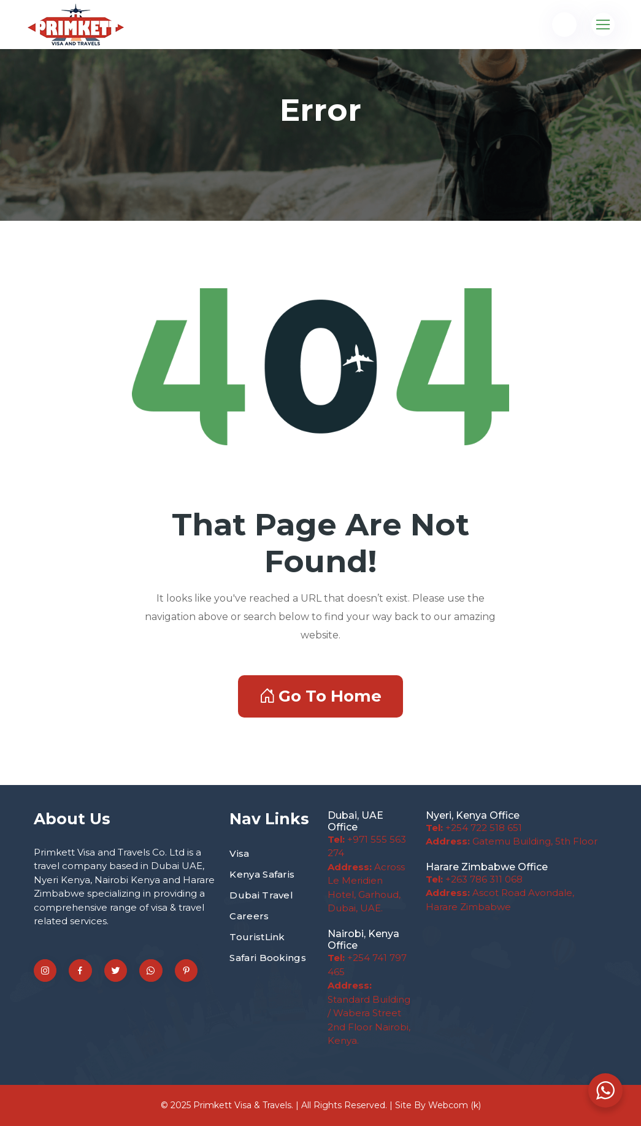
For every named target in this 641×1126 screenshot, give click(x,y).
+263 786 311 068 (474, 879)
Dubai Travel (261, 895)
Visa (239, 853)
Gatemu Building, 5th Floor (511, 841)
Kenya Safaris (261, 874)
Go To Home (320, 696)
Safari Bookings (267, 957)
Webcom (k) (454, 1105)
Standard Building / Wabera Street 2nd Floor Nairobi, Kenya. (369, 1012)
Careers (249, 916)
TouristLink (257, 937)
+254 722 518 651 (474, 827)
